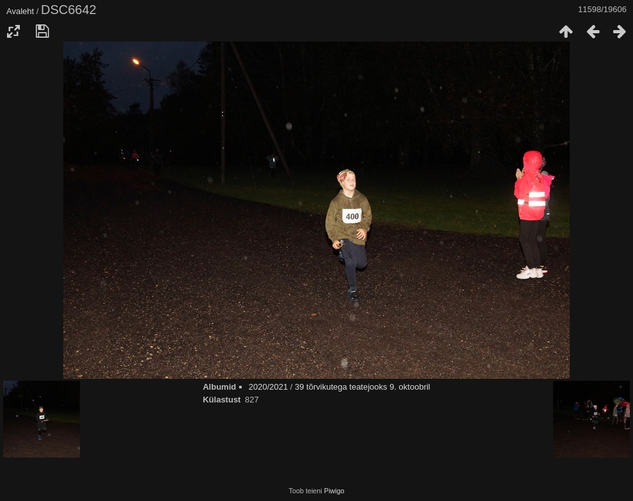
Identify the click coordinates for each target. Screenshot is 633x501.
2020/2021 (268, 387)
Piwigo (334, 491)
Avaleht (20, 11)
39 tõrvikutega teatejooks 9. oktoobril (362, 387)
